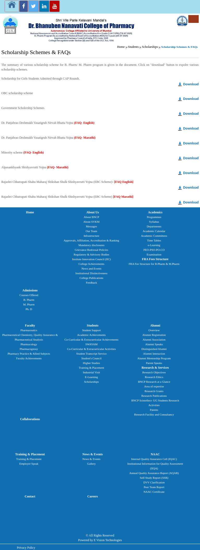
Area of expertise (154, 386)
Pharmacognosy (29, 348)
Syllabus (154, 221)
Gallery (91, 463)
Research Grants (154, 391)
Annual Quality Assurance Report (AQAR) (154, 473)
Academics (155, 212)
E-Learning (91, 377)
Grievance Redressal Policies (91, 249)
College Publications (91, 277)
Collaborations (30, 419)
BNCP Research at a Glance (154, 381)
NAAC (155, 454)
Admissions (30, 290)
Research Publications (154, 395)
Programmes (154, 217)
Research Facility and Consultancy (154, 414)
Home (120, 47)
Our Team (91, 231)
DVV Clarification (154, 482)
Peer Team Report (154, 487)
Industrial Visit (91, 372)
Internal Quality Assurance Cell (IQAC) (154, 459)
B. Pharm (28, 299)
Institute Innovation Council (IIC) (91, 259)
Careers (92, 496)
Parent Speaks (154, 362)
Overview (154, 330)
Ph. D (29, 309)
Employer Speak (28, 463)
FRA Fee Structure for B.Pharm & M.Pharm (154, 263)
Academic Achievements (91, 334)
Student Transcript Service (91, 353)
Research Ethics (154, 377)
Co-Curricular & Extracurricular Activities (91, 348)
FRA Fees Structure (155, 259)
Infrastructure (91, 235)
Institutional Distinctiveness (92, 273)
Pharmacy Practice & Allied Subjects (29, 353)
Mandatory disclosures (91, 245)
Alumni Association (154, 339)
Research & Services (155, 367)
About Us (92, 212)
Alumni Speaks (154, 344)
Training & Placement (91, 367)
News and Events (91, 268)
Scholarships (150, 47)
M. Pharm (29, 304)
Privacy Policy (26, 547)
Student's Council (91, 358)
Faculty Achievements (29, 358)
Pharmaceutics (29, 330)
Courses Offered (29, 295)
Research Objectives (154, 372)
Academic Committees (154, 235)
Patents (154, 409)
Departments (154, 226)
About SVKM (91, 221)
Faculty (30, 325)
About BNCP (91, 217)
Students (133, 47)
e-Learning (154, 245)
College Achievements (91, 263)
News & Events (93, 454)
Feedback (91, 282)
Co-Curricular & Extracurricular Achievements (91, 339)
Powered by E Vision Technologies (100, 540)
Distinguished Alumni (154, 348)
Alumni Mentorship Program (154, 358)
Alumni (155, 325)
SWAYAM (91, 344)
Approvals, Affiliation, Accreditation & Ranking (91, 240)
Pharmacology (29, 344)
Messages (91, 226)
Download (191, 84)
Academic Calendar (154, 231)
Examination (154, 254)
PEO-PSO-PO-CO (154, 249)
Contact (30, 496)
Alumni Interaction (154, 353)
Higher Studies (91, 362)
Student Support (91, 330)
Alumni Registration (154, 334)
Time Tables (154, 240)
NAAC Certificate (153, 491)
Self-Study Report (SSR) (154, 477)
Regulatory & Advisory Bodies (91, 254)
